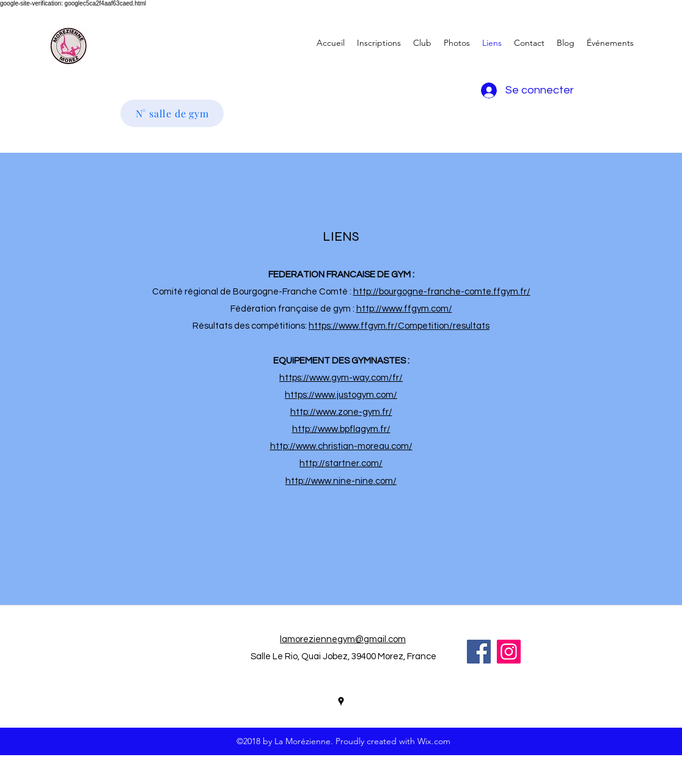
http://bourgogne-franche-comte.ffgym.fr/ (441, 291)
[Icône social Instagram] (509, 652)
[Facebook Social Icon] (479, 652)
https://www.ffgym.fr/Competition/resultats (399, 326)
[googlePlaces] (341, 701)
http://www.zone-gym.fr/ (341, 412)
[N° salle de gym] (172, 113)
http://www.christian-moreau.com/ (341, 446)
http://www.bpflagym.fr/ (341, 429)
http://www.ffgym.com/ (404, 308)
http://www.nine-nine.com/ (341, 481)
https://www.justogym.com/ (341, 395)
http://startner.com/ (341, 463)
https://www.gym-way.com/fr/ (341, 377)
